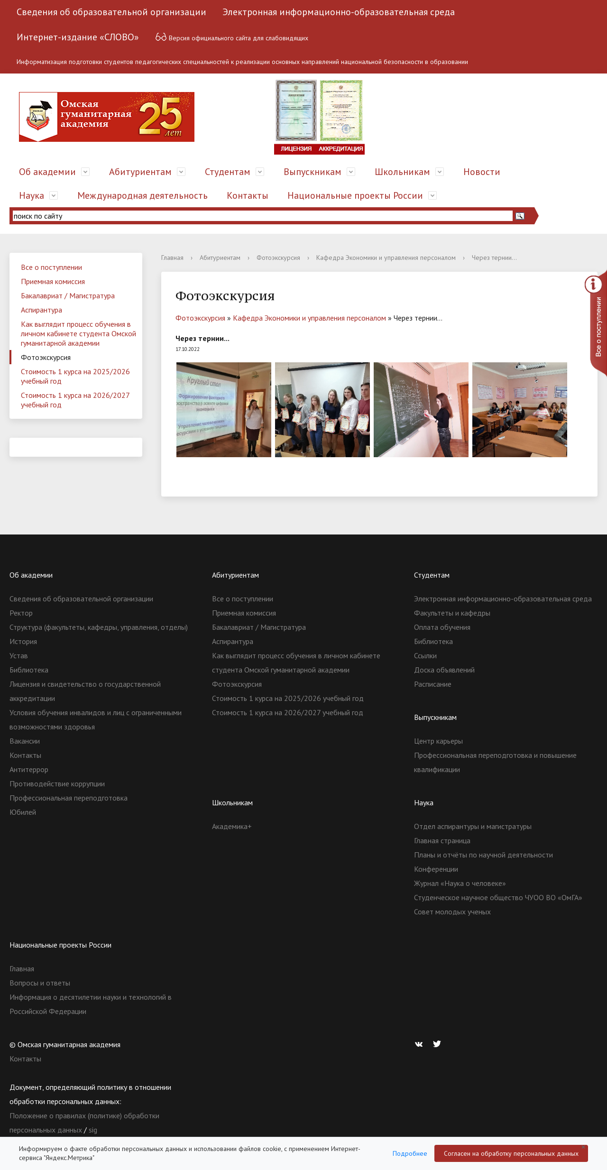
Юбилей (22, 812)
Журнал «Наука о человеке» (460, 883)
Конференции (436, 869)
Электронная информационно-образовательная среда (338, 12)
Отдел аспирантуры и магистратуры (473, 826)
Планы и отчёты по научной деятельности (483, 854)
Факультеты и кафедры (452, 612)
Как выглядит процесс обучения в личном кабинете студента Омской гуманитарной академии (78, 333)
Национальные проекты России (355, 195)
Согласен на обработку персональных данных (511, 1153)
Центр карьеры (438, 741)
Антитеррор (28, 769)
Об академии (47, 172)
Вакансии (24, 741)
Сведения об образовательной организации (111, 12)
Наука (31, 195)
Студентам (227, 172)
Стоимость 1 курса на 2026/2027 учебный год (75, 399)
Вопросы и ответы (39, 982)
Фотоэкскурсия (46, 357)
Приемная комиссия (53, 281)
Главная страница (442, 840)
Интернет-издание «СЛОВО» (78, 37)
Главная (172, 257)
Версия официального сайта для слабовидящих (231, 37)
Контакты (247, 195)
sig (93, 1129)
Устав (18, 655)
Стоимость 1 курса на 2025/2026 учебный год (75, 376)
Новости (481, 172)
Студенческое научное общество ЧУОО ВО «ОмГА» (498, 897)
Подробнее (410, 1153)
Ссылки (425, 655)
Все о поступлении (51, 267)
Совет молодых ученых (452, 911)
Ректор (21, 612)
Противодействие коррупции (57, 783)
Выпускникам (312, 172)
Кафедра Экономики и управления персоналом (386, 257)
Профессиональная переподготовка (68, 797)
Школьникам (402, 172)
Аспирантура (41, 309)
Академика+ (232, 826)
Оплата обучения (442, 627)
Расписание (432, 684)
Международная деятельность (142, 195)
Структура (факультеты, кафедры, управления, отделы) (98, 627)
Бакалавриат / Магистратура (68, 295)
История (23, 641)
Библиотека (28, 669)
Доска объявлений (444, 669)
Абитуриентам (140, 172)
